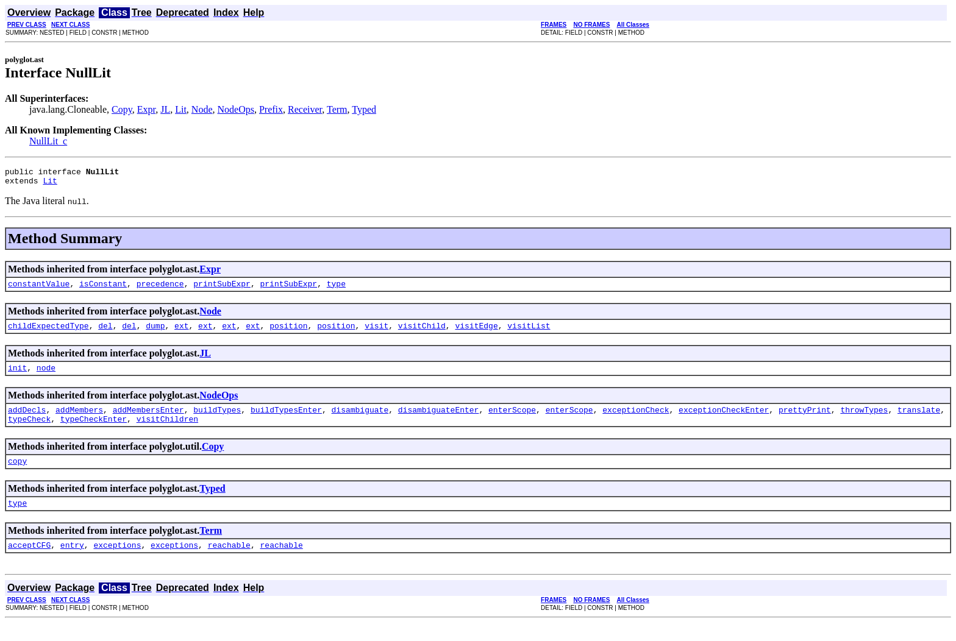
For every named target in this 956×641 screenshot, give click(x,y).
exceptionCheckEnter (724, 420)
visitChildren (167, 431)
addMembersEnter (148, 420)
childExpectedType (48, 332)
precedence (160, 288)
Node (202, 109)
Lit (181, 109)
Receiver (305, 109)
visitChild (422, 332)
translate (918, 420)
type (336, 288)
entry (72, 563)
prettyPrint (805, 420)
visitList (528, 332)
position (288, 332)
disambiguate (360, 420)
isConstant (103, 288)
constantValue (39, 288)
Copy (122, 109)
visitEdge (476, 332)
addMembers (79, 420)
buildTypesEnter (286, 420)
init (17, 376)
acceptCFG (29, 563)
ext (181, 332)
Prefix (271, 109)
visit (376, 332)
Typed (364, 109)
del (105, 332)
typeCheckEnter (93, 431)
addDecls (27, 420)
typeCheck (29, 431)
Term (337, 109)
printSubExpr (222, 288)
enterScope (512, 420)
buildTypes (217, 420)
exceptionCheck (635, 420)
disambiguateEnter (438, 420)
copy (17, 475)
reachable (229, 563)
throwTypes (864, 420)
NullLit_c (48, 141)
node (46, 376)
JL (165, 109)
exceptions (117, 563)
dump (155, 332)
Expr (146, 109)
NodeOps (236, 109)
